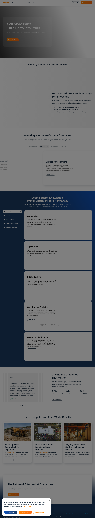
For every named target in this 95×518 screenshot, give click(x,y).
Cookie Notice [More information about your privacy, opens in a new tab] (27, 506)
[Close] (49, 500)
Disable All (25, 512)
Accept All (11, 512)
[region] (26, 507)
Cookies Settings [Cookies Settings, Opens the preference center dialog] (39, 512)
